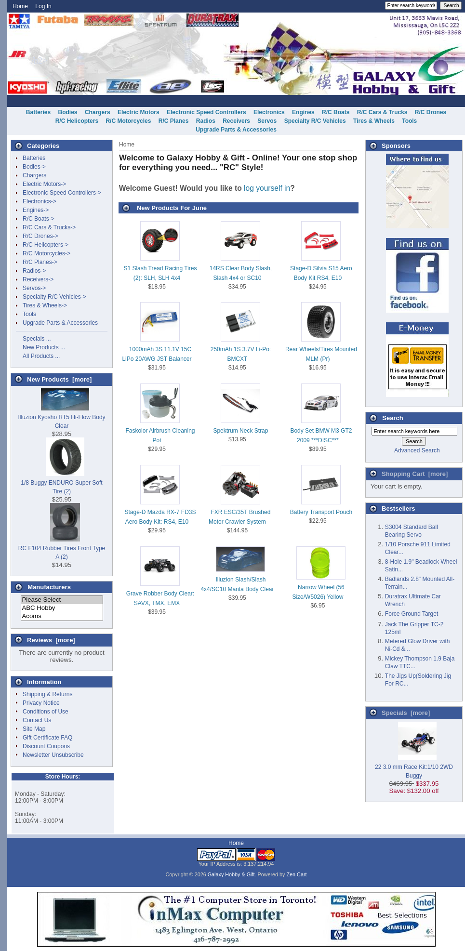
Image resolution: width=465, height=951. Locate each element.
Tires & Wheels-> (45, 305)
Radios (205, 121)
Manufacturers (49, 587)
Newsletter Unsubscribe (53, 755)
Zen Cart (297, 874)
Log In (43, 6)
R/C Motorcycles (128, 121)
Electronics (269, 112)
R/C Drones (430, 112)
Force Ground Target (411, 613)
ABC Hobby (62, 608)
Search (392, 418)
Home (20, 6)
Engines (303, 112)
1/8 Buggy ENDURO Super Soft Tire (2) (61, 483)
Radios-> (34, 270)
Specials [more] (406, 712)
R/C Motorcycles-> (46, 253)
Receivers (236, 121)
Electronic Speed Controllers (206, 112)
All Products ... (41, 356)
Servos (267, 121)
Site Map (34, 729)
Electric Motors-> (44, 184)
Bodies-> (34, 166)
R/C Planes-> (40, 262)
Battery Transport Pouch (321, 512)
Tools (409, 121)
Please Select (62, 600)
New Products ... (44, 347)
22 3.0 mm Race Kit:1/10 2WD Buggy (414, 767)
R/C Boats (335, 112)
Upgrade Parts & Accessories (236, 129)
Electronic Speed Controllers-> (62, 192)
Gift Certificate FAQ (47, 737)
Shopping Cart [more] (415, 473)
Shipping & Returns (47, 694)
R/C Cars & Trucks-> (49, 227)
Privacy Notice (41, 703)
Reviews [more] (51, 640)
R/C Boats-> (38, 218)
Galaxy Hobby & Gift (231, 874)
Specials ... (37, 338)
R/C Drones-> (40, 236)
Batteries (38, 112)
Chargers (97, 112)
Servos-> (34, 288)
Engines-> (36, 210)
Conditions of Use (45, 711)
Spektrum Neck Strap (240, 430)
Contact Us (37, 720)
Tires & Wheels (374, 121)
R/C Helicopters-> (45, 244)
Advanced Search (417, 450)
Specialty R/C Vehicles (315, 121)
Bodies (68, 112)
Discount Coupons (46, 746)
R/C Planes (174, 121)
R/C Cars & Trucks (382, 112)
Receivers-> (38, 279)
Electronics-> (39, 201)
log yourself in (267, 188)
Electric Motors (138, 112)
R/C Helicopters (76, 121)
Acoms (62, 616)
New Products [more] (59, 379)
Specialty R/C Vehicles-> (54, 296)
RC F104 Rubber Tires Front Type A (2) (62, 548)
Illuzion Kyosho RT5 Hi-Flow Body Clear (61, 417)
